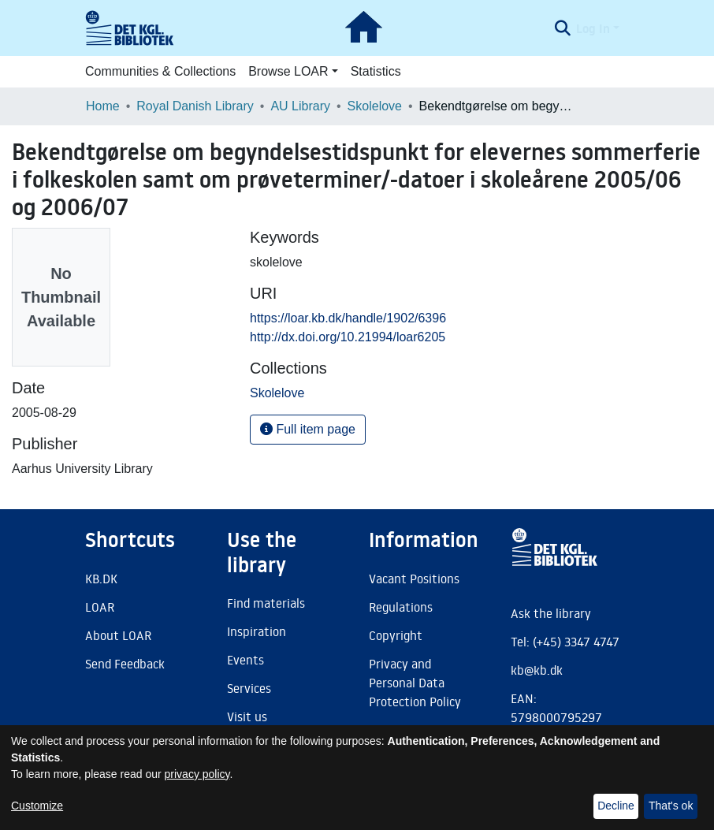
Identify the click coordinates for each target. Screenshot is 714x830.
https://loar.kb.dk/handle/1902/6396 (348, 318)
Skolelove (375, 106)
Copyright (395, 635)
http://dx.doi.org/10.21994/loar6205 (347, 337)
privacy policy (197, 774)
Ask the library (551, 613)
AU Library (300, 106)
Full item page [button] (307, 429)
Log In (593, 28)
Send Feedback (125, 664)
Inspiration (256, 631)
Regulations (401, 607)
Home (103, 106)
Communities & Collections (160, 71)
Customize (37, 805)
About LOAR (118, 635)
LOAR (99, 607)
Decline (615, 805)
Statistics (376, 71)
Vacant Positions (414, 578)
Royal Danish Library (195, 106)
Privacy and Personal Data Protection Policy (415, 682)
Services (249, 688)
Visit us (247, 716)
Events (245, 660)
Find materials (266, 603)
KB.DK (101, 578)
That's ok (671, 805)
